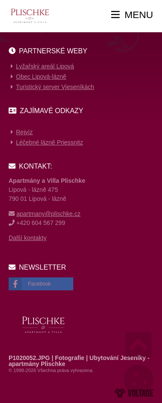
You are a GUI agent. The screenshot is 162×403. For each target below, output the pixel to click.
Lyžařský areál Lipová (45, 66)
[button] (132, 15)
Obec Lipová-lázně (41, 76)
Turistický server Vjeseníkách (55, 86)
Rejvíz (24, 132)
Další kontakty (28, 237)
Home (29, 16)
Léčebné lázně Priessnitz (49, 142)
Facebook (39, 284)
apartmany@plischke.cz (48, 213)
